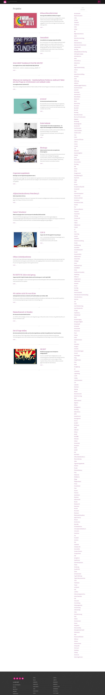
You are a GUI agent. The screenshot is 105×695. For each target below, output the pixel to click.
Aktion (75, 36)
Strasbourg (76, 567)
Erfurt (75, 182)
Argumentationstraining (79, 67)
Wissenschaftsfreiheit (78, 636)
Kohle (75, 337)
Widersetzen (77, 632)
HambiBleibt (77, 267)
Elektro (75, 168)
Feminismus (76, 200)
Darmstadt (15, 686)
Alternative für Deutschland (80, 45)
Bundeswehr (77, 126)
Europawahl (76, 189)
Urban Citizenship (78, 596)
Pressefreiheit (77, 486)
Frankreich (76, 211)
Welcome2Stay (77, 627)
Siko (75, 542)
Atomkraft (76, 76)
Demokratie (76, 159)
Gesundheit (44, 37)
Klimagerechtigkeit (78, 321)
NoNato (75, 441)
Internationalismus (78, 297)
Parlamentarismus (78, 470)
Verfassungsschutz (78, 605)
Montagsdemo (77, 407)
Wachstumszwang (78, 614)
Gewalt (75, 252)
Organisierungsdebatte (20, 172)
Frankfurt (15, 691)
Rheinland (76, 513)
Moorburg (76, 409)
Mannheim (76, 387)
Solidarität (76, 544)
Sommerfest (77, 549)
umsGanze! (76, 587)
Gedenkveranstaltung (79, 240)
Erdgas (75, 180)
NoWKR (75, 450)
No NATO (76, 423)
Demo (75, 157)
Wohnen (76, 641)
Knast (75, 333)
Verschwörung (77, 607)
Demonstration (77, 162)
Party (75, 472)
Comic (75, 137)
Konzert (76, 353)
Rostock (76, 519)
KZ (74, 369)
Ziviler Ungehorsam (78, 657)
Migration (76, 402)
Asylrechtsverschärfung (79, 74)
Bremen (15, 684)
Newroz (76, 420)
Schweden (76, 531)
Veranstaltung (77, 603)
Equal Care (76, 177)
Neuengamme (77, 418)
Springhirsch (77, 558)
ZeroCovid (76, 654)
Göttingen (76, 261)
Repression (76, 506)
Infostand (76, 290)
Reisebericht (77, 504)
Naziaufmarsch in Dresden (22, 310)
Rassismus (76, 497)
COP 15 (42, 231)
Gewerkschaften (77, 254)
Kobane (76, 335)
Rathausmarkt (77, 499)
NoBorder (76, 429)
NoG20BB (76, 436)
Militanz (75, 405)
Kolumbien (76, 344)
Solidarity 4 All (77, 546)
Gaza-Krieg (76, 234)
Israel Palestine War (78, 308)
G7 (74, 229)
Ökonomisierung (77, 459)
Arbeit (75, 65)
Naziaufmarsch (77, 416)
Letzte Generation (78, 380)
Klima (75, 317)
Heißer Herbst (77, 281)
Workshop (76, 650)
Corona (75, 144)
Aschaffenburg (16, 678)
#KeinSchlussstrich (78, 15)
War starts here (77, 621)
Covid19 (76, 146)
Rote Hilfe (76, 524)
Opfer (75, 461)
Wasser (75, 623)
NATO (75, 414)
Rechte (75, 501)
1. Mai (75, 18)
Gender (76, 243)
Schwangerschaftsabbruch (80, 528)
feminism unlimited (78, 198)
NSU (75, 452)
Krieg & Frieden (77, 360)
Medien (75, 391)
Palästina (76, 465)
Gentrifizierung (77, 245)
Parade (75, 468)
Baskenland (76, 99)
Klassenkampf (77, 315)
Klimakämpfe (77, 324)
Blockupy (43, 147)
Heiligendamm (77, 279)
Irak (75, 301)
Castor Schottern (78, 130)
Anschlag (76, 49)
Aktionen (76, 40)
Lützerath (76, 384)
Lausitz (75, 375)
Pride (75, 488)
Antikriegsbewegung (78, 54)
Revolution (76, 510)
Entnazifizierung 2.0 (78, 175)
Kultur (75, 364)
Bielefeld (15, 682)
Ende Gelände (45, 123)
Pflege (75, 479)
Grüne (75, 263)
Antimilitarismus (77, 56)
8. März (75, 29)
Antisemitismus (77, 60)
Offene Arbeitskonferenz (21, 256)
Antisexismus (77, 63)
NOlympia (76, 438)
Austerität (76, 90)
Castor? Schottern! (19, 211)
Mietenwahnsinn (77, 400)
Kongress (76, 346)
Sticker (75, 564)
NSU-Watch (76, 454)
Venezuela (76, 600)
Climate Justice (77, 132)
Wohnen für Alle (77, 643)
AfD (75, 31)
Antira (75, 58)
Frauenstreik (77, 213)
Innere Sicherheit (78, 292)
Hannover (35, 684)
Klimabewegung (77, 319)
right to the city (77, 517)
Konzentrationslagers (79, 351)
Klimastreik (76, 326)
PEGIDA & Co (77, 477)
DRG (75, 166)
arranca (76, 69)
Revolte (76, 508)
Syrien (75, 571)
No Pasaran (76, 425)
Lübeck (55, 680)
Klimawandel (77, 328)
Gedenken (76, 238)
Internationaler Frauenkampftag (81, 294)
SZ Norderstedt (77, 573)
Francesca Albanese (78, 209)
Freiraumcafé (77, 218)
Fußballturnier (77, 225)
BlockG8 (76, 110)
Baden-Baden (77, 96)
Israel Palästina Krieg (78, 306)
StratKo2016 (77, 569)
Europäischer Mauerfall (79, 186)
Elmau (75, 171)
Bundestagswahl (77, 123)
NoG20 (75, 434)
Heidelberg (76, 274)
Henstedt (76, 283)
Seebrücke (76, 533)
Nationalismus (77, 411)
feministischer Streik (78, 202)
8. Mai (75, 27)
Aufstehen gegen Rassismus (80, 85)
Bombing (76, 112)
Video (75, 612)
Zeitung (76, 652)
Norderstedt (77, 443)
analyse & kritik (77, 47)
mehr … (42, 27)
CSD (75, 148)
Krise (75, 362)
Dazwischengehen (78, 153)
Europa (75, 184)
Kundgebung (77, 366)
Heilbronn (76, 276)
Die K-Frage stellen (19, 329)
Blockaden (76, 105)
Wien (75, 634)
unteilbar (76, 591)
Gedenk (76, 236)
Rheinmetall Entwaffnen (79, 515)
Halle (34, 680)
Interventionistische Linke (12, 2)
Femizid (76, 204)
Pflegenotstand (77, 481)
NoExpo (76, 432)
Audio (75, 78)
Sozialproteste (77, 553)
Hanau (75, 270)
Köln (75, 342)
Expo (75, 191)
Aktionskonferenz (78, 42)
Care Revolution (77, 128)
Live (75, 382)
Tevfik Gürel (76, 582)
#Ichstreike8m (77, 13)
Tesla (75, 580)
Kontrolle (76, 348)
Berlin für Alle (77, 103)
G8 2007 (43, 347)
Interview (76, 299)
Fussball (76, 227)
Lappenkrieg (77, 373)
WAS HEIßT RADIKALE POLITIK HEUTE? (27, 63)
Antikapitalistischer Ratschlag (80, 51)
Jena (34, 688)
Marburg (76, 389)
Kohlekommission (78, 339)
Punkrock (76, 492)
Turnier (75, 585)
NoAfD (75, 427)
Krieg (75, 357)
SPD (75, 555)
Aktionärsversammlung (79, 38)
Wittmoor (76, 639)
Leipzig (75, 378)
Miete (75, 398)
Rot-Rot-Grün (77, 522)
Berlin (75, 101)
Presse (75, 483)
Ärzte (75, 72)
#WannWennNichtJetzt (48, 13)
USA (75, 598)
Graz (34, 677)
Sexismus (76, 540)
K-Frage (76, 310)
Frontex (76, 220)
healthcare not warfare (79, 272)
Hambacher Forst (78, 265)
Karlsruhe (35, 691)
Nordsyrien (76, 445)
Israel (75, 303)
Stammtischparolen (78, 562)
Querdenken (77, 495)
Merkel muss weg (78, 396)
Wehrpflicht (76, 625)
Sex (75, 535)
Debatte (76, 155)
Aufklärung (76, 81)
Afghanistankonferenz (79, 33)
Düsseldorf (16, 689)
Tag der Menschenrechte (79, 578)
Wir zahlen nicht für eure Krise (23, 292)
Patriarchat (76, 474)
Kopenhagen (77, 355)
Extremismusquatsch (78, 193)
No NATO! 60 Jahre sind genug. (23, 273)
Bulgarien (76, 119)
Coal (75, 135)
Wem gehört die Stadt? (79, 630)
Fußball (75, 222)
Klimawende (77, 330)
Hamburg (35, 682)
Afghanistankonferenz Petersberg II (25, 193)
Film (75, 207)
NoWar (75, 447)
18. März (76, 20)
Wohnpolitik (76, 645)
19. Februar (76, 24)
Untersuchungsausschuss (79, 594)
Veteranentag (77, 609)
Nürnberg (55, 688)
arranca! (43, 98)
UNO (75, 589)
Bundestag (76, 121)
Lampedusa (76, 371)
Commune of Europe (78, 139)
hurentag (76, 288)
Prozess (76, 490)
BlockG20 (76, 108)
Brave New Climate (78, 114)
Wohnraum (76, 648)
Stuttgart (56, 693)
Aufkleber (76, 83)
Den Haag (76, 164)
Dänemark (76, 150)
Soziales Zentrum (78, 551)
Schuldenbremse (78, 526)
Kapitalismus (77, 312)
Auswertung (76, 92)
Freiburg (76, 216)
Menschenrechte (78, 393)
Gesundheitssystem (78, 249)
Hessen (75, 285)
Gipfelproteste (77, 256)
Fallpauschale (77, 195)
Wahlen (75, 618)
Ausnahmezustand (78, 87)
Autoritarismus (77, 94)
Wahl (75, 616)
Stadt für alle (77, 560)
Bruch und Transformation (79, 117)
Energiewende (77, 173)
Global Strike (77, 258)
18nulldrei (76, 22)
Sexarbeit (76, 537)
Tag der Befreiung (78, 576)
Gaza (75, 231)
